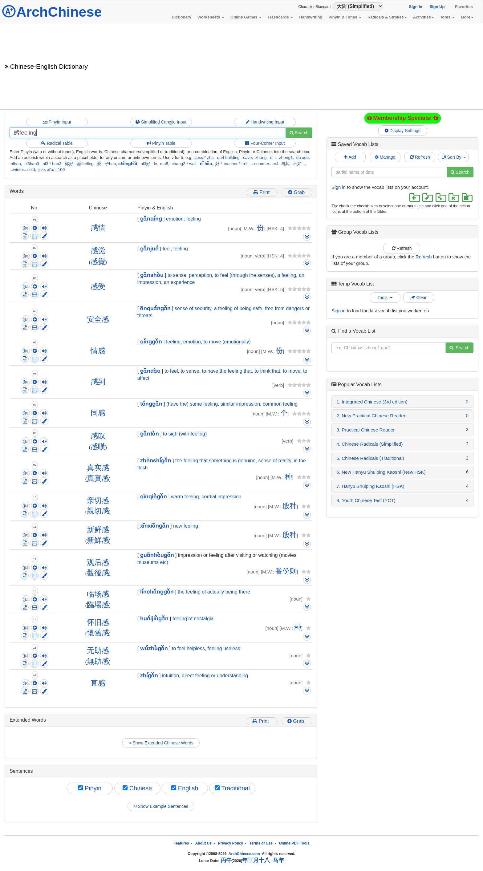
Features (181, 843)
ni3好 (145, 163)
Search (299, 132)
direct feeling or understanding (215, 675)
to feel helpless (188, 648)
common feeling (280, 404)
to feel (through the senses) (245, 275)
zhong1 (286, 157)
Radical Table (57, 143)
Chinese (137, 788)
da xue (302, 157)
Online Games (246, 17)
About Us (203, 843)
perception (200, 275)
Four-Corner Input (265, 143)
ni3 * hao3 (52, 163)
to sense (177, 275)
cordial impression (222, 496)
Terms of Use (261, 843)
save (247, 157)
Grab (297, 192)
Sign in (338, 187)
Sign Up (436, 6)
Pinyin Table (161, 143)
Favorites (464, 6)
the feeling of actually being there (214, 591)
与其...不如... (293, 163)
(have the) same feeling (192, 404)
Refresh (420, 157)
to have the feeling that (227, 371)
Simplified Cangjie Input (161, 122)
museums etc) (152, 562)
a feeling (287, 275)
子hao (110, 163)
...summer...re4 (264, 163)
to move (291, 371)
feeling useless (224, 648)
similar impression (240, 404)
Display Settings (402, 130)
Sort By (454, 157)
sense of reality (274, 460)
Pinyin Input (57, 122)
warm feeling (185, 496)
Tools (447, 17)
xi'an (51, 169)
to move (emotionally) (227, 341)
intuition (170, 675)
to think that (267, 371)
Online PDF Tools (294, 843)
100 (61, 169)
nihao (16, 163)
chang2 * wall (184, 163)
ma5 (164, 163)
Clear (419, 297)
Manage (385, 157)
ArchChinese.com (244, 854)
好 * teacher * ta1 (231, 163)
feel (167, 248)
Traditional (232, 788)
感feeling (85, 163)
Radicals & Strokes (387, 17)
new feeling (185, 526)
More (467, 17)
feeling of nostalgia (192, 618)
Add (350, 157)
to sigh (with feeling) (185, 433)
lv (155, 163)
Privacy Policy (230, 843)
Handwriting (310, 17)
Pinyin (89, 788)
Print (262, 192)
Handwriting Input (265, 122)
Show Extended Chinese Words (161, 742)
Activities (423, 17)
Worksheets (210, 17)
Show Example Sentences (161, 806)
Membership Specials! (403, 118)
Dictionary (181, 17)
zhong (261, 157)
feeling (193, 218)
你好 (69, 163)
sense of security (193, 308)
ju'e (42, 169)
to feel (171, 371)
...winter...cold (22, 169)
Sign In (415, 6)
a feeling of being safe (238, 308)
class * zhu (203, 157)
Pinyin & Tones (344, 17)
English (184, 788)
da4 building (228, 157)
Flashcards (280, 17)
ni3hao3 (31, 163)
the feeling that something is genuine (215, 460)
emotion (175, 218)
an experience (179, 282)
